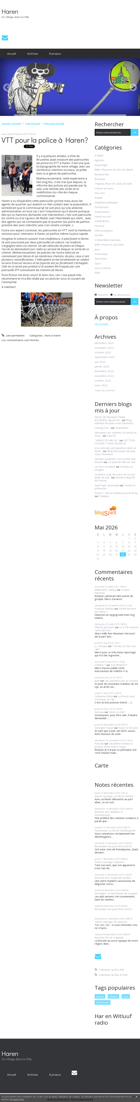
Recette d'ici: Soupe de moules (113, 877)
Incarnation (121, 427)
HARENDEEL (102, 221)
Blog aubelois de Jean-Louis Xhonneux (114, 421)
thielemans (102, 1002)
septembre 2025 (105, 357)
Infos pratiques (104, 230)
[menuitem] (12, 54)
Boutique (100, 178)
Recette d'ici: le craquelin (109, 937)
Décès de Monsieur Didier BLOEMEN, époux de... (110, 418)
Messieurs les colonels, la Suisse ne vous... (116, 434)
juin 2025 (100, 361)
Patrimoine (101, 253)
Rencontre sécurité (54, 123)
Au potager (101, 164)
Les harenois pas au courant (121, 680)
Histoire (99, 225)
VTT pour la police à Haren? (45, 140)
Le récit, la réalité (105, 466)
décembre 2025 (104, 343)
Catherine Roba (104, 696)
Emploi (99, 197)
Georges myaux (104, 727)
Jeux (97, 249)
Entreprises (102, 207)
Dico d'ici (100, 193)
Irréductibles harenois (108, 239)
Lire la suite (101, 323)
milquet (113, 996)
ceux (125, 996)
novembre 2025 (104, 347)
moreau (99, 712)
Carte (101, 765)
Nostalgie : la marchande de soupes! (116, 893)
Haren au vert (103, 216)
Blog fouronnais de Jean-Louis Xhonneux (115, 452)
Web (97, 272)
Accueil (11, 53)
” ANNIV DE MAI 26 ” (107, 440)
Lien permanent (13, 335)
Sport (98, 263)
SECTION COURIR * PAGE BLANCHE (115, 442)
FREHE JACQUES (104, 627)
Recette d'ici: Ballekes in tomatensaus (109, 813)
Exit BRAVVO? (119, 665)
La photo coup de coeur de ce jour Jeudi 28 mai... (115, 476)
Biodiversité (102, 174)
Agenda (99, 160)
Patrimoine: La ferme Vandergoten (115, 830)
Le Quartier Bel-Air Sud (121, 462)
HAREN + (100, 665)
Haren (10, 11)
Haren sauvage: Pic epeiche (111, 921)
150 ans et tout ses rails (115, 647)
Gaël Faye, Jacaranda (107, 485)
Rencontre (101, 258)
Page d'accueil (32, 123)
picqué (100, 996)
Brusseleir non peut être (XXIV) (113, 846)
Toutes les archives (105, 390)
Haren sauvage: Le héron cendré (114, 796)
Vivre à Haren (52, 335)
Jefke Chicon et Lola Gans (109, 244)
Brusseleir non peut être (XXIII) (113, 909)
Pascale (99, 743)
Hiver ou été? (117, 712)
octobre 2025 (103, 352)
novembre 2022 (104, 375)
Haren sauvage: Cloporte (109, 862)
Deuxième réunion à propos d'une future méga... (113, 745)
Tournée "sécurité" (11, 123)
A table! (99, 155)
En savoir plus (17, 1099)
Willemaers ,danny (105, 589)
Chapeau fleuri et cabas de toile (113, 183)
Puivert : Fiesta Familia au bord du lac (116, 493)
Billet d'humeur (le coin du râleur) (114, 169)
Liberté (111, 435)
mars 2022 (101, 385)
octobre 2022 (103, 380)
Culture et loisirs (104, 188)
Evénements (102, 211)
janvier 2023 (102, 366)
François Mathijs (104, 608)
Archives (32, 53)
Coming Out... (102, 427)
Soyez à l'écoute (128, 727)
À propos (55, 53)
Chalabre (104, 496)
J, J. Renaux (101, 646)
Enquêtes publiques (106, 202)
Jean (97, 680)
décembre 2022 (104, 371)
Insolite (99, 235)
